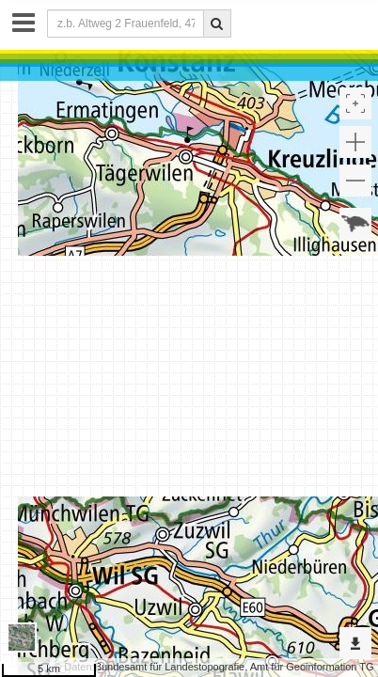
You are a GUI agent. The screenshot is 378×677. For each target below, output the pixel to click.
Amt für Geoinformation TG (312, 666)
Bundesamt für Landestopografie (170, 666)
